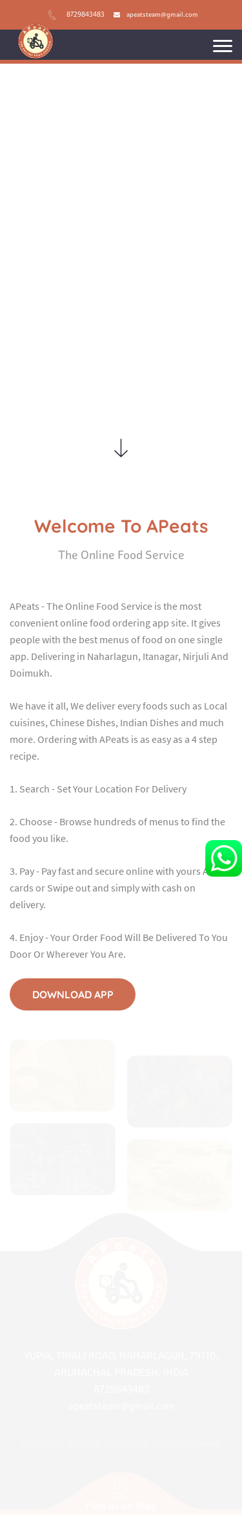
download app (73, 993)
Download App (121, 292)
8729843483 (85, 14)
